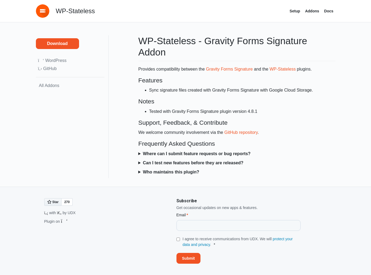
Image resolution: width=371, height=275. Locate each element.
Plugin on (56, 221)
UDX (72, 213)
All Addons (48, 85)
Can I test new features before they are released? (193, 163)
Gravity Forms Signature (229, 69)
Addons (312, 11)
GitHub (47, 68)
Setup (295, 11)
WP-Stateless (283, 69)
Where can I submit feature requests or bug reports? (196, 153)
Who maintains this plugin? (171, 172)
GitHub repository (240, 132)
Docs (328, 11)
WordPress (52, 60)
